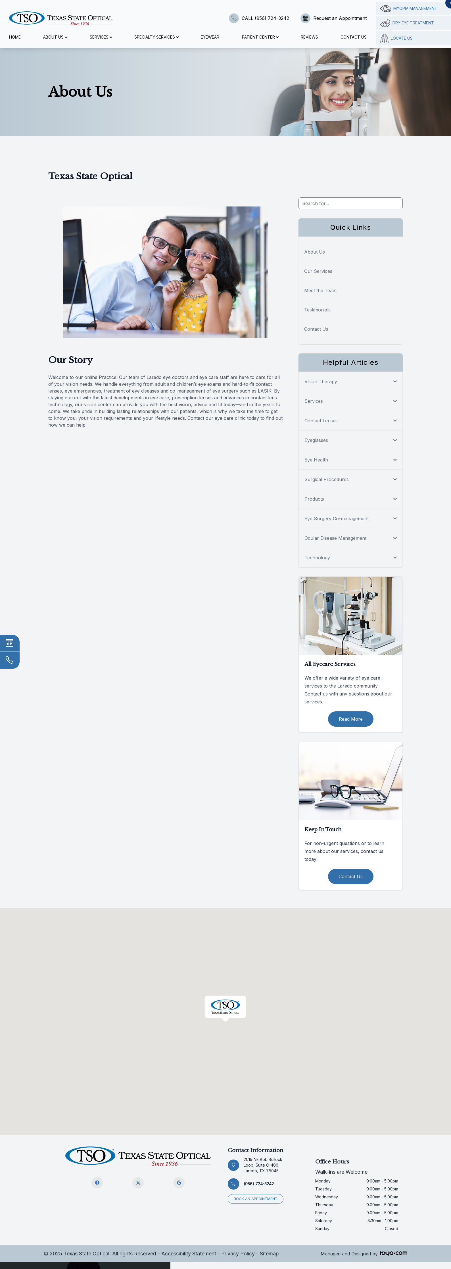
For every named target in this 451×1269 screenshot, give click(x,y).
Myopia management (408, 8)
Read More (351, 719)
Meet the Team (320, 290)
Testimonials (317, 310)
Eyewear (210, 37)
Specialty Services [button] (156, 37)
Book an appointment (255, 1199)
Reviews (309, 37)
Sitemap (269, 1254)
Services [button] (101, 37)
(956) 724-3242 (259, 1183)
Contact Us (354, 37)
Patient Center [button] (260, 37)
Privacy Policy (238, 1254)
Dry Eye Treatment (407, 23)
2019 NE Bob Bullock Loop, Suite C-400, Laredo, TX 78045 (263, 1165)
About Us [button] (55, 37)
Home (15, 37)
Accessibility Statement (188, 1254)
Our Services (318, 271)
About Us (314, 252)
